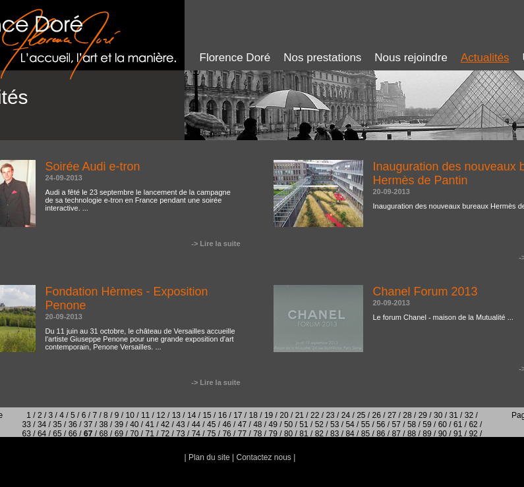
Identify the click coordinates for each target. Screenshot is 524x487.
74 (196, 433)
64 (42, 433)
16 (222, 415)
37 (88, 424)
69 (119, 433)
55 (365, 424)
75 (211, 433)
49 (273, 424)
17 (237, 415)
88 (411, 433)
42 (165, 424)
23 (330, 415)
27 (392, 415)
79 (273, 433)
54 (349, 424)
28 (407, 415)
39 (119, 424)
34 (42, 424)
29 (423, 415)
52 (319, 424)
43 (180, 424)
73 (180, 433)
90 (442, 433)
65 (57, 433)
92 (473, 433)
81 (303, 433)
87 (396, 433)
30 (438, 415)
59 (426, 424)
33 (26, 424)
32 (469, 415)
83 (334, 433)
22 (314, 415)
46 (226, 424)
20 (283, 415)
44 (196, 424)
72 (165, 433)
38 (103, 424)
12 (160, 415)
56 (380, 424)
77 (242, 433)
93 (236, 443)
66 (73, 433)
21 (299, 415)
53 (334, 424)
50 (288, 424)
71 (150, 433)
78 (257, 433)
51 (303, 424)
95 (267, 443)
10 (130, 415)
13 (176, 415)
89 (426, 433)
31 (453, 415)
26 (376, 415)
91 (457, 433)
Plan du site (209, 457)
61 (457, 424)
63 (26, 433)
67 (88, 433)
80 (288, 433)
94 (252, 443)
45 (211, 424)
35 (57, 424)
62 (473, 424)
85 (365, 433)
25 (361, 415)
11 (145, 415)
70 (134, 433)
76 (226, 433)
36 (73, 424)
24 (345, 415)
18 (253, 415)
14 (191, 415)
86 (380, 433)
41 (150, 424)
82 (319, 433)
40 (134, 424)
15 (206, 415)
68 (103, 433)
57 (396, 424)
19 (268, 415)
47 (242, 424)
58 (411, 424)
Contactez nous (263, 457)
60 (442, 424)
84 (349, 433)
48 (257, 424)
